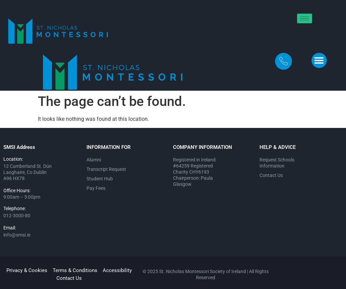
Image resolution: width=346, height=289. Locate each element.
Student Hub (99, 178)
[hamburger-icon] (304, 18)
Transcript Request (106, 169)
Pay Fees (95, 188)
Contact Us (271, 175)
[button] (319, 60)
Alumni (93, 159)
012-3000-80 (16, 215)
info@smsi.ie (16, 235)
